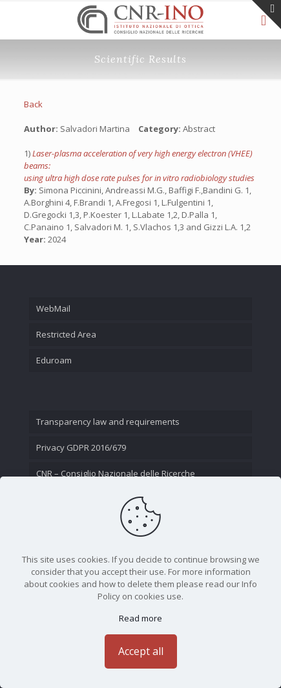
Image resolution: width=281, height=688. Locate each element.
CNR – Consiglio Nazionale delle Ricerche (115, 473)
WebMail (53, 308)
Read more (140, 618)
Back (33, 104)
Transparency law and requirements (108, 421)
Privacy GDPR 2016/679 (81, 447)
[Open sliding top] (266, 14)
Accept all (140, 651)
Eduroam (54, 360)
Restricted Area (66, 334)
